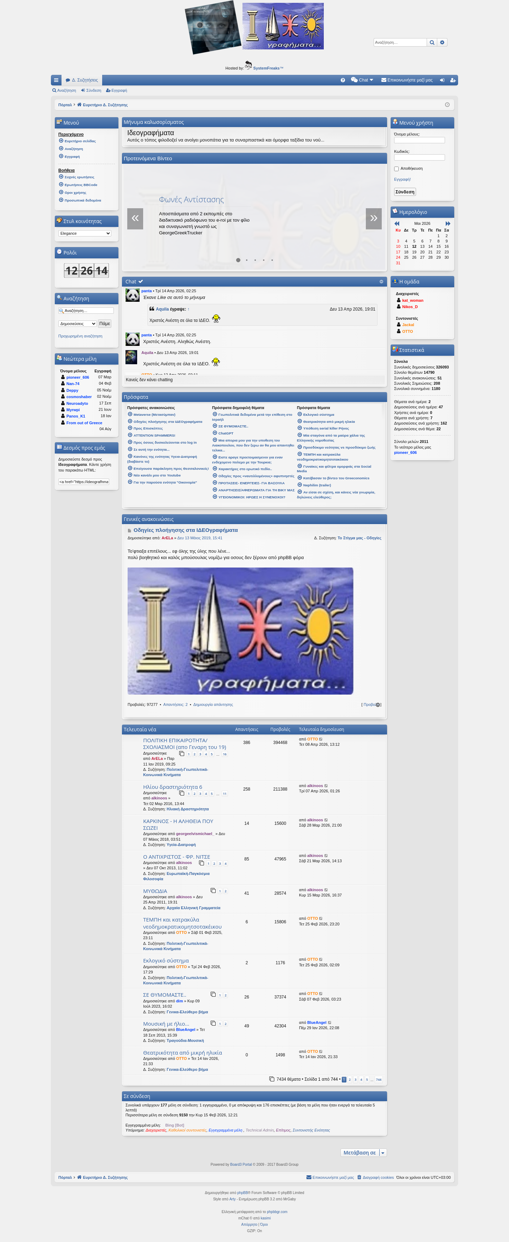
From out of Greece (84, 423)
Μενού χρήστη (412, 122)
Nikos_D (410, 307)
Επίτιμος (283, 1130)
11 (225, 793)
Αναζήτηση (66, 90)
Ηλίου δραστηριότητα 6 (172, 786)
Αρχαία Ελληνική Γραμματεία (194, 908)
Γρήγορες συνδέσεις (58, 81)
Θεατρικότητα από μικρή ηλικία (182, 1052)
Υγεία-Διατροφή (181, 844)
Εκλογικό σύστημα (166, 960)
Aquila (162, 309)
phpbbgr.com (277, 1212)
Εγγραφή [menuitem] (454, 81)
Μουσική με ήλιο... (166, 1023)
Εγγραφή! (402, 179)
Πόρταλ (65, 105)
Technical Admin (260, 1130)
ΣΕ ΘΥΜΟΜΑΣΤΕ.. (164, 994)
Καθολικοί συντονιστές (187, 1130)
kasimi (266, 1218)
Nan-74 (73, 384)
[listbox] (84, 233)
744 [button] (378, 1079)
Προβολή (371, 704)
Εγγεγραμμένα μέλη (226, 1130)
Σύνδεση (93, 90)
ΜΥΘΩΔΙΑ (155, 890)
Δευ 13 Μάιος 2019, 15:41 (199, 538)
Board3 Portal (241, 1164)
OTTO (312, 739)
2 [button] (350, 1079)
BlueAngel (185, 1029)
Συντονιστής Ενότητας (311, 1130)
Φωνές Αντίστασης (191, 199)
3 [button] (355, 1079)
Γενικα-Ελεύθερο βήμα (187, 1012)
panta (146, 291)
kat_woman (412, 300)
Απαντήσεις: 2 (175, 704)
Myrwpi (73, 410)
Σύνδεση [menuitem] (443, 81)
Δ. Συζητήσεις (85, 80)
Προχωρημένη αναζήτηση (80, 336)
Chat (130, 281)
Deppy (72, 390)
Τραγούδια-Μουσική (185, 1040)
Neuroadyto (77, 403)
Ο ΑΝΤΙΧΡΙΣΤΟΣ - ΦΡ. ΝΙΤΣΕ (176, 856)
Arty (232, 1199)
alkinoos (159, 798)
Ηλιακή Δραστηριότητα (188, 809)
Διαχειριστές (156, 1130)
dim (179, 1001)
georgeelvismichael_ (195, 834)
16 (225, 754)
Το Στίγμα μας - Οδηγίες (359, 538)
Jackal (408, 325)
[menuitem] (343, 80)
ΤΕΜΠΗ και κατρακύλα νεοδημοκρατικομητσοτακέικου (182, 923)
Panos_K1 (75, 416)
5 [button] (367, 1079)
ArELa (167, 538)
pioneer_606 (77, 377)
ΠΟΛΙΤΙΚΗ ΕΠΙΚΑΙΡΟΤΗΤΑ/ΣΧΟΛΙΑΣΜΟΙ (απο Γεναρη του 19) (184, 743)
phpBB (242, 1193)
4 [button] (361, 1079)
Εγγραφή (119, 90)
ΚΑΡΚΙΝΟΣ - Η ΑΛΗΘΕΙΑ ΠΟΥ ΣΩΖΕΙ (178, 824)
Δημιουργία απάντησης (213, 704)
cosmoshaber (79, 397)
